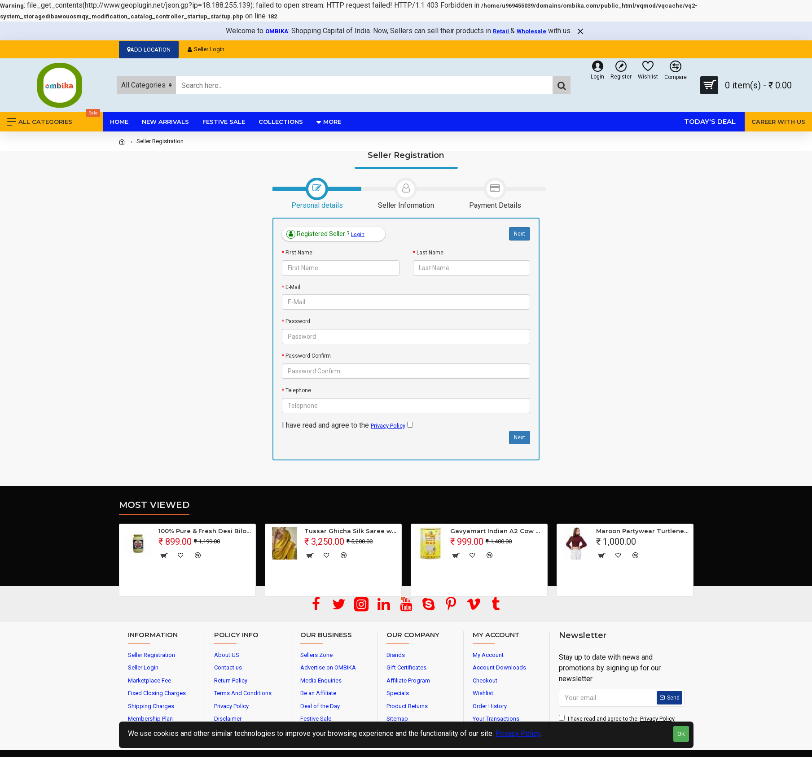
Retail (501, 31)
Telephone (298, 390)
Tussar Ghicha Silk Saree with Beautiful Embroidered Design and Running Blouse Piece (351, 530)
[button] (402, 598)
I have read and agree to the (617, 719)
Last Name (430, 252)
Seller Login (206, 49)
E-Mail (292, 287)
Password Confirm (308, 356)
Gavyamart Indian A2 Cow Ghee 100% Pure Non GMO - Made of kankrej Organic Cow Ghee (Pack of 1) (497, 530)
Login (357, 234)
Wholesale (531, 31)
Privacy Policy (518, 733)
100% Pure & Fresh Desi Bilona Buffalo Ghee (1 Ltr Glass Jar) (205, 530)
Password (297, 321)
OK (681, 734)
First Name (298, 252)
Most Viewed (154, 504)
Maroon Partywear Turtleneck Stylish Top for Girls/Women (643, 530)
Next (519, 234)
